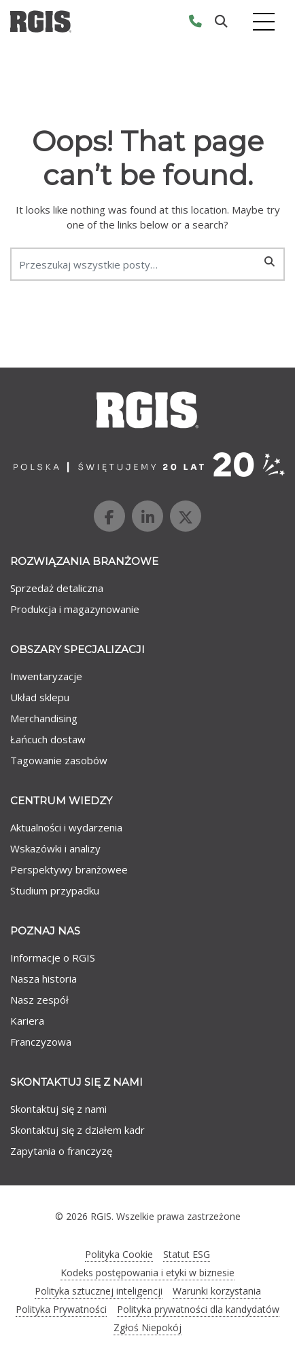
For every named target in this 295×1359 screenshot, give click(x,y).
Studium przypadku (54, 890)
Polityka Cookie (119, 1254)
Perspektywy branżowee (69, 869)
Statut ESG (186, 1254)
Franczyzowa (40, 1041)
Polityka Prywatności (61, 1309)
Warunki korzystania (217, 1290)
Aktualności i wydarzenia (66, 827)
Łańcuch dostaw (48, 739)
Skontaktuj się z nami (58, 1109)
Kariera (27, 1020)
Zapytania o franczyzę (61, 1151)
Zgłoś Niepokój (147, 1327)
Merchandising (43, 718)
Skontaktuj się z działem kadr (77, 1130)
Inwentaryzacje (46, 676)
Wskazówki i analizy (55, 848)
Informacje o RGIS (52, 957)
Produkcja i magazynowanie (74, 609)
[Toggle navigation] (264, 21)
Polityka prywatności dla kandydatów (198, 1309)
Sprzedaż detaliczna (56, 588)
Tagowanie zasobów (58, 760)
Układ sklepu (39, 697)
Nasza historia (43, 978)
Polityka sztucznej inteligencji (98, 1290)
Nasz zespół (39, 999)
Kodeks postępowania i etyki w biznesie (147, 1272)
